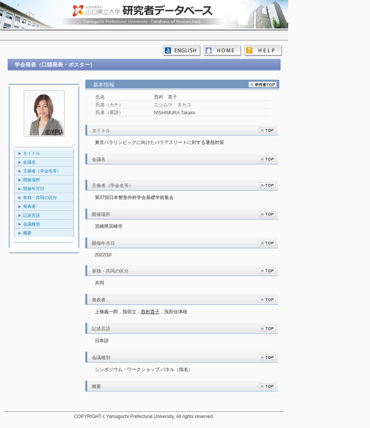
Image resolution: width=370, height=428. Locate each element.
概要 (27, 233)
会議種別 (31, 224)
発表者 (29, 206)
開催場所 (31, 179)
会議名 (29, 162)
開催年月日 (33, 188)
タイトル (31, 153)
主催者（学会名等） (42, 171)
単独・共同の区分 (40, 197)
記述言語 (31, 215)
